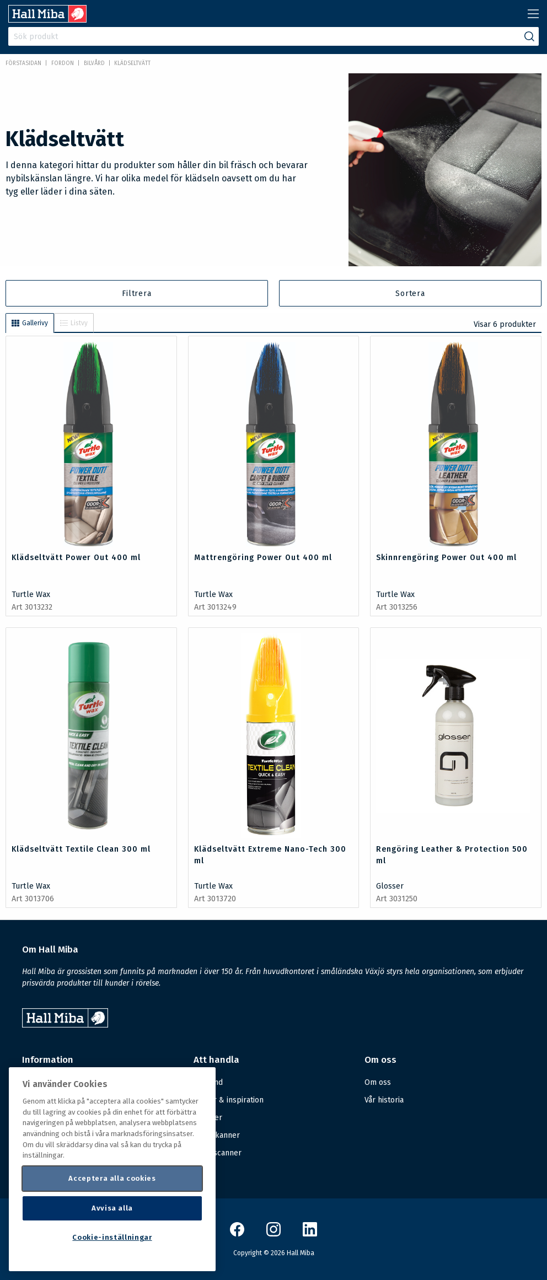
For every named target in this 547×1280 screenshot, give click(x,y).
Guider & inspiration (229, 1100)
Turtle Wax (31, 594)
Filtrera (136, 293)
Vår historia (384, 1100)
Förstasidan (23, 63)
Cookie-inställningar (112, 1237)
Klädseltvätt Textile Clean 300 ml (81, 849)
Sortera (410, 293)
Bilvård (94, 63)
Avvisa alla (112, 1208)
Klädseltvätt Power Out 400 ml (76, 557)
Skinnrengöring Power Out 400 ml (446, 557)
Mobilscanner (218, 1153)
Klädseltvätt (132, 63)
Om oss (377, 1082)
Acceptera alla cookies (111, 1178)
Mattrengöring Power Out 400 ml (263, 557)
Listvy (74, 323)
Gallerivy (30, 323)
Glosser (390, 886)
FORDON (62, 63)
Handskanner (217, 1135)
